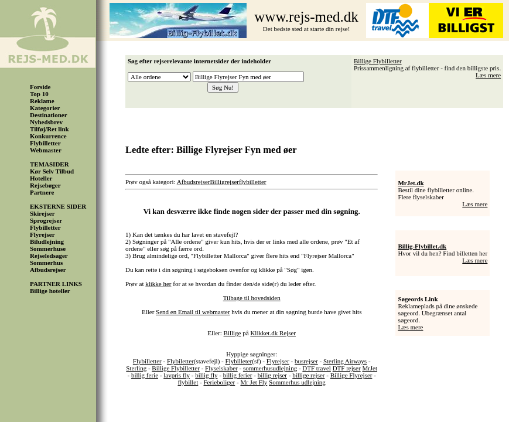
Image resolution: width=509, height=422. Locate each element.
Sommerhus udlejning (297, 382)
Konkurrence (48, 135)
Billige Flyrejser (351, 375)
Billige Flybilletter (378, 60)
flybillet (187, 382)
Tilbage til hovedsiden (252, 297)
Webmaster (46, 150)
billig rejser (272, 375)
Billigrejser (225, 181)
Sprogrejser (46, 220)
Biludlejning (47, 241)
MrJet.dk (410, 182)
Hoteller (41, 178)
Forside (40, 86)
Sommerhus (46, 262)
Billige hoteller (50, 290)
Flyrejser (42, 234)
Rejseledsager (49, 255)
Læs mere (488, 75)
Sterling (136, 368)
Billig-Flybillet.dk (422, 246)
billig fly (206, 375)
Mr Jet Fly (253, 382)
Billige (232, 332)
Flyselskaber (221, 368)
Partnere (42, 192)
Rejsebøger (45, 185)
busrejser (306, 361)
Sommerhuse (48, 248)
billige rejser (308, 375)
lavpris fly (176, 375)
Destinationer (48, 114)
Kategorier (45, 107)
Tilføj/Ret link (49, 128)
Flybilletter (45, 143)
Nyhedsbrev (46, 121)
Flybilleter (238, 361)
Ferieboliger (219, 382)
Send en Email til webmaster (193, 311)
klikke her (158, 283)
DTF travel (316, 368)
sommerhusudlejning (270, 368)
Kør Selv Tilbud (52, 171)
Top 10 (39, 93)
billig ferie (144, 375)
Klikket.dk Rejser (273, 332)
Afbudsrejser (48, 269)
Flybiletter (180, 361)
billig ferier (237, 375)
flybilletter (252, 181)
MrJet (369, 368)
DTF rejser (347, 368)
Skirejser (42, 213)
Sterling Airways (345, 361)
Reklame (42, 100)
